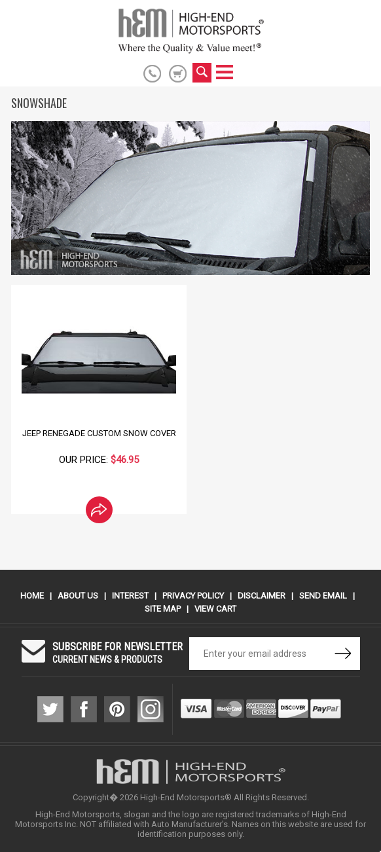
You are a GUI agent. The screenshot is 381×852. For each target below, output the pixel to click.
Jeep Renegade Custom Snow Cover (99, 433)
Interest (130, 596)
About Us (78, 596)
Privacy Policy (193, 596)
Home (32, 596)
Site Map (163, 609)
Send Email (323, 596)
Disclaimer (261, 596)
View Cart (215, 609)
